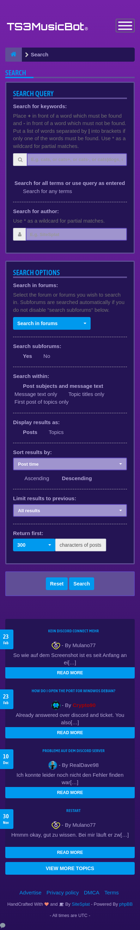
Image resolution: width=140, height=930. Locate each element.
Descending (77, 478)
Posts (30, 432)
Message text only (35, 394)
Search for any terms (47, 191)
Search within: (31, 376)
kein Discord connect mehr (73, 630)
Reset (56, 584)
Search (81, 584)
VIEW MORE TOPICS (70, 868)
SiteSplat (80, 904)
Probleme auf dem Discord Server (73, 750)
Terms (111, 892)
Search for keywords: (40, 106)
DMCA (91, 892)
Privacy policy (63, 892)
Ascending (36, 478)
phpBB (126, 904)
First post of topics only (41, 402)
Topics (56, 432)
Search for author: (36, 211)
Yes (27, 356)
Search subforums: (37, 346)
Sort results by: (32, 452)
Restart (73, 810)
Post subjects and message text (63, 386)
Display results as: (36, 422)
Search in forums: (35, 285)
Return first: (28, 533)
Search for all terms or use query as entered (69, 183)
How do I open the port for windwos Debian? (74, 690)
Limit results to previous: (44, 498)
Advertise (30, 892)
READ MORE (70, 672)
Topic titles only (86, 394)
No (46, 356)
